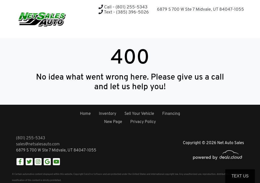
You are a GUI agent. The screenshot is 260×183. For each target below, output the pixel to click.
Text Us (240, 176)
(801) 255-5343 (30, 138)
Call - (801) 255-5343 (123, 7)
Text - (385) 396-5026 (124, 12)
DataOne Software (93, 174)
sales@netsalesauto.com (38, 144)
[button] (227, 28)
